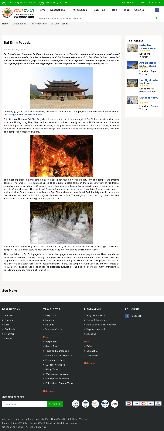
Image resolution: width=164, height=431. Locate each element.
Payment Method (95, 329)
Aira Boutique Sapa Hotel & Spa (148, 66)
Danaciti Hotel (148, 97)
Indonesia (9, 338)
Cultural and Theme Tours (59, 383)
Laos (6, 325)
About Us (91, 334)
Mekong (49, 320)
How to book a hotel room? (101, 325)
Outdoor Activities (55, 365)
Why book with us (95, 315)
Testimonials (129, 3)
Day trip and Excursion (57, 378)
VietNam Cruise (53, 329)
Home (42, 9)
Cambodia (9, 329)
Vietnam (8, 315)
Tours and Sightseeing (57, 351)
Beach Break (52, 346)
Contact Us (155, 3)
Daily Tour (99, 9)
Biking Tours (51, 369)
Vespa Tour (51, 342)
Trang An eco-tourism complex (25, 114)
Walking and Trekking (56, 374)
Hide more (48, 391)
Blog (127, 9)
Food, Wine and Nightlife (58, 355)
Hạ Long (49, 325)
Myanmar (9, 334)
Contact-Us (92, 351)
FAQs (142, 3)
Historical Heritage (55, 360)
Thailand (9, 320)
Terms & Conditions (96, 320)
